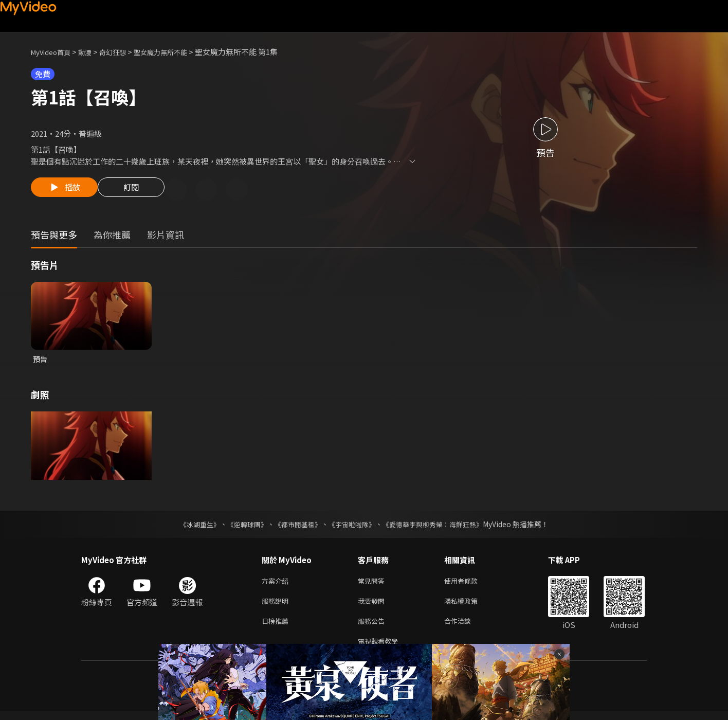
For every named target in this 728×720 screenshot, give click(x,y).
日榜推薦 (277, 627)
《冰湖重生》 (190, 526)
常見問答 (373, 584)
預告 (40, 360)
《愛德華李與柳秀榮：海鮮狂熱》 (439, 526)
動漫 (93, 51)
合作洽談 (465, 627)
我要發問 (373, 605)
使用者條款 (469, 584)
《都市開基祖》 (295, 526)
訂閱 (139, 190)
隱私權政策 (469, 605)
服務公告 (373, 627)
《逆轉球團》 (241, 526)
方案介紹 (277, 584)
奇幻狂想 (123, 51)
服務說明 (277, 605)
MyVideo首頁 (54, 51)
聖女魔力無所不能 (178, 51)
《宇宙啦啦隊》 (352, 526)
